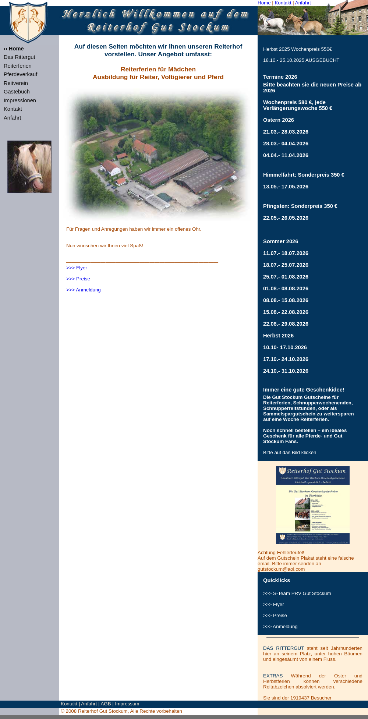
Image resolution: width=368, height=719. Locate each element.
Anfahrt (303, 3)
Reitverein (16, 83)
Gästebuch (17, 92)
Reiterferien (18, 66)
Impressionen (20, 100)
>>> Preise (78, 278)
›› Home (14, 49)
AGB (105, 703)
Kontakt (283, 3)
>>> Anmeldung (83, 290)
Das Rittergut (19, 57)
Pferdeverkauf (20, 74)
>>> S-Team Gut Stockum (297, 593)
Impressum (127, 703)
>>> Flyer (76, 267)
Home (264, 3)
